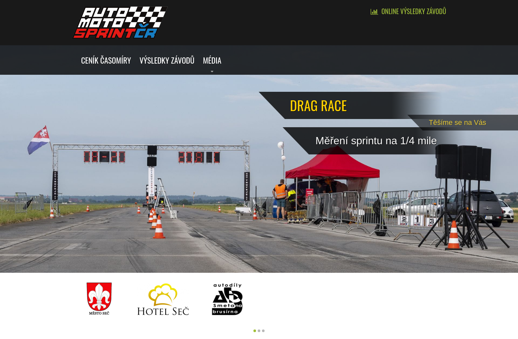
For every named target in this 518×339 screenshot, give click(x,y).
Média (212, 60)
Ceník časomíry (106, 60)
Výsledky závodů (167, 60)
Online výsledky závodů (413, 11)
